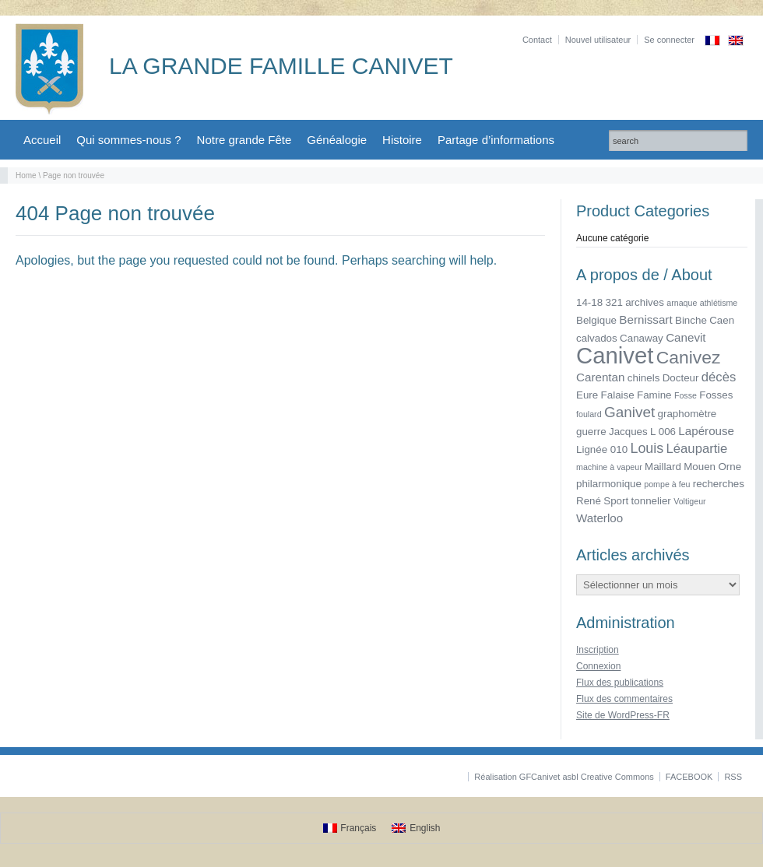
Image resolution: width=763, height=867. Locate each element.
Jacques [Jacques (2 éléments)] (628, 431)
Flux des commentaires (624, 698)
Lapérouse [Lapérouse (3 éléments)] (706, 430)
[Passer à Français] (350, 828)
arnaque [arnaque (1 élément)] (681, 302)
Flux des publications (619, 682)
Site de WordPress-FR (623, 715)
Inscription (597, 649)
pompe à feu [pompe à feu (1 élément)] (667, 484)
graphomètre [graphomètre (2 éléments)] (687, 413)
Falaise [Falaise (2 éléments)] (618, 395)
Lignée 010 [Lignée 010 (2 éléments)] (602, 449)
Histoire (402, 139)
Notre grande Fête (244, 139)
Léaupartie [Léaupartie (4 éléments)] (697, 448)
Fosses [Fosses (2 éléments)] (716, 395)
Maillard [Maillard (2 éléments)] (663, 466)
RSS (733, 776)
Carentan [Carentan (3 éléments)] (600, 377)
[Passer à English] (416, 828)
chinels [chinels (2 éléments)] (644, 378)
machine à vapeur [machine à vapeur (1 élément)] (609, 467)
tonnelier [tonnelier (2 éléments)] (651, 501)
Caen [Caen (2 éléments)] (721, 320)
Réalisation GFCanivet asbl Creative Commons (563, 776)
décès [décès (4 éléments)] (719, 377)
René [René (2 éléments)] (588, 501)
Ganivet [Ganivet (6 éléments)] (629, 412)
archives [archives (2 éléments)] (644, 302)
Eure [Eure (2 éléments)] (587, 395)
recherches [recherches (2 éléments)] (718, 484)
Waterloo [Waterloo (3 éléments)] (599, 518)
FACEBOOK (689, 776)
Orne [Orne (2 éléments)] (729, 466)
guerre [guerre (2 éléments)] (591, 431)
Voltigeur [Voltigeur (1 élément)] (689, 501)
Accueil (42, 139)
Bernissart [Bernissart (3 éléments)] (645, 319)
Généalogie (337, 139)
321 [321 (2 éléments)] (614, 302)
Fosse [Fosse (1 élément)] (685, 395)
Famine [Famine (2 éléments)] (654, 395)
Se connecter (669, 39)
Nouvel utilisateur (598, 39)
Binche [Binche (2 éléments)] (691, 320)
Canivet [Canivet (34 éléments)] (614, 355)
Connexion (598, 666)
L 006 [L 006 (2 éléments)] (663, 431)
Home (26, 175)
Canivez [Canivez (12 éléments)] (688, 357)
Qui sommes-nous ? (128, 139)
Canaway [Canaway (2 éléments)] (641, 338)
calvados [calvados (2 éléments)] (596, 338)
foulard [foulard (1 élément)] (589, 414)
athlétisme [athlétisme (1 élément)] (719, 302)
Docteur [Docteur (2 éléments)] (681, 378)
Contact (537, 39)
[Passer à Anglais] (736, 40)
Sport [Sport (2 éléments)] (615, 501)
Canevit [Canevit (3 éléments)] (685, 337)
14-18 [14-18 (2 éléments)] (589, 302)
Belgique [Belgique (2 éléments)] (596, 320)
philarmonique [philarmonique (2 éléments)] (609, 484)
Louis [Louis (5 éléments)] (646, 448)
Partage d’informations (496, 139)
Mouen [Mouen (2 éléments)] (700, 466)
